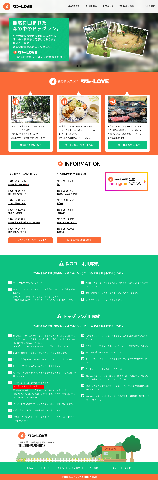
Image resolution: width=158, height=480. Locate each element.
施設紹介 (31, 467)
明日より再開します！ (67, 222)
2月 (58, 184)
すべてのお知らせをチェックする (31, 240)
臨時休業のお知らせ (17, 194)
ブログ (127, 467)
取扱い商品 (74, 467)
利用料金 (45, 467)
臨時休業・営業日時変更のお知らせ (24, 222)
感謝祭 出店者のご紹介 (68, 194)
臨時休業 (61, 213)
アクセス (59, 467)
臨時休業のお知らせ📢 (18, 184)
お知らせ (61, 232)
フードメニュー (111, 467)
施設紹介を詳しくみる (30, 145)
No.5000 (60, 203)
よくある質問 (92, 467)
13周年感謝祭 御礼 (17, 203)
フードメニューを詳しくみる (79, 145)
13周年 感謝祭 (15, 213)
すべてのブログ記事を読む (79, 240)
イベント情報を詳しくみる (127, 145)
